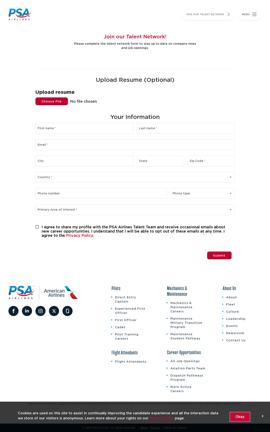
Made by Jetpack (176, 427)
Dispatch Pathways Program (186, 377)
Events (232, 326)
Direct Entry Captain (125, 299)
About (231, 297)
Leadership (235, 318)
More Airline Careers (181, 389)
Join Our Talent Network (208, 14)
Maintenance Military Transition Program (186, 323)
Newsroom (235, 333)
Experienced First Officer (130, 311)
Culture (232, 311)
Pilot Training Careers (127, 336)
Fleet (230, 304)
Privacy (155, 427)
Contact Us (236, 340)
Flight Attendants (130, 361)
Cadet (120, 327)
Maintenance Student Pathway (185, 336)
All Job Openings (185, 361)
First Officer (126, 320)
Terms (144, 427)
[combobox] (135, 178)
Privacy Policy (79, 235)
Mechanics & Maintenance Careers (181, 307)
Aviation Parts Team (187, 368)
